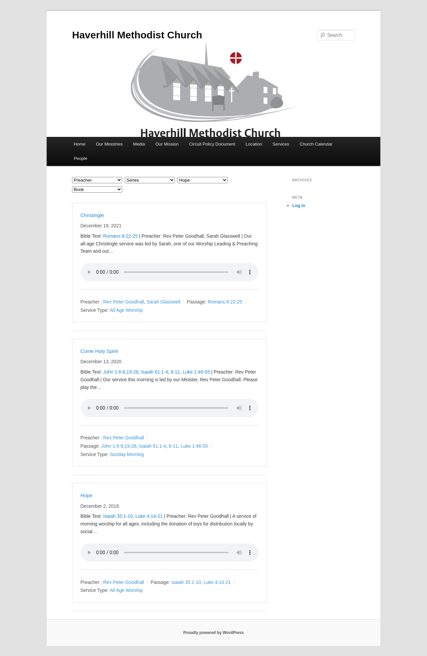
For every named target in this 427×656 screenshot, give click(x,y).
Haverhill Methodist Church (137, 34)
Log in (298, 205)
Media (139, 144)
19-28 (132, 372)
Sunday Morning (127, 454)
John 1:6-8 (114, 372)
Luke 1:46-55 (196, 372)
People (80, 158)
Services (281, 144)
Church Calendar (316, 144)
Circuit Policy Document (212, 144)
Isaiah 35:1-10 (118, 516)
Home (79, 144)
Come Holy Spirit (99, 351)
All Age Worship (126, 310)
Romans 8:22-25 (120, 236)
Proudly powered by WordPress (213, 632)
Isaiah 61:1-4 (154, 372)
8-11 (175, 372)
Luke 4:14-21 (149, 516)
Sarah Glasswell (163, 301)
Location (254, 144)
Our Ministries (109, 144)
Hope (86, 495)
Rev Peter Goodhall (123, 301)
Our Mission (166, 144)
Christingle (92, 215)
